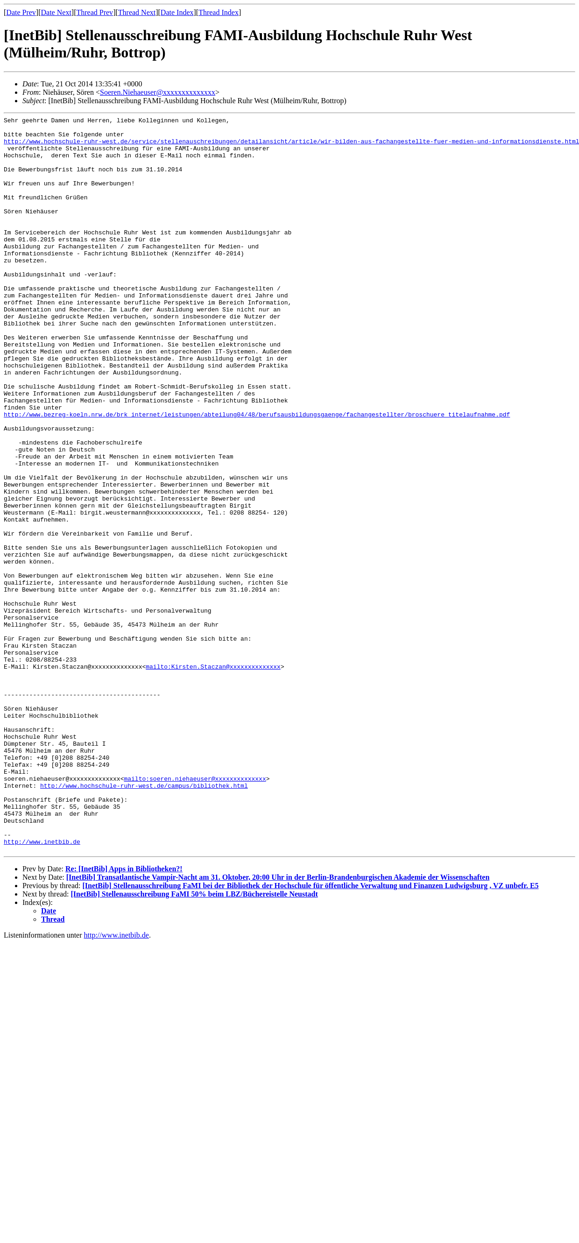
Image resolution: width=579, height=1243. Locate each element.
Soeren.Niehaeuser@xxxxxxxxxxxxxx (157, 92)
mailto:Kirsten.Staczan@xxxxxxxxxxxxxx (213, 777)
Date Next (56, 12)
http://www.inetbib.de (42, 987)
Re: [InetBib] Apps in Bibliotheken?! (124, 1016)
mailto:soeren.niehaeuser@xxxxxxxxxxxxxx (195, 911)
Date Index (177, 12)
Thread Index (218, 12)
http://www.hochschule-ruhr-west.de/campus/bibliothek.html (144, 920)
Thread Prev (94, 12)
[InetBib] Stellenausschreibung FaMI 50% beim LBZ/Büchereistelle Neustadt (194, 1041)
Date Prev (21, 12)
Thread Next (136, 12)
